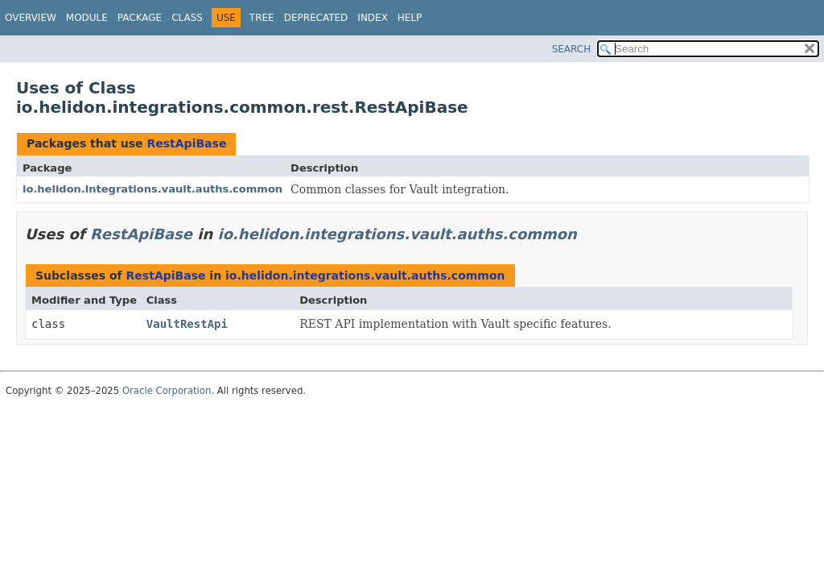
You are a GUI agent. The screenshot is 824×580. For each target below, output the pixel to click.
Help (410, 17)
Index (372, 17)
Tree (261, 17)
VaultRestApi (187, 323)
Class (187, 17)
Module (87, 17)
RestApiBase (186, 143)
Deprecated (316, 17)
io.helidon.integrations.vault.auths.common (152, 189)
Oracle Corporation (167, 390)
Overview (30, 17)
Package (139, 17)
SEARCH (571, 49)
